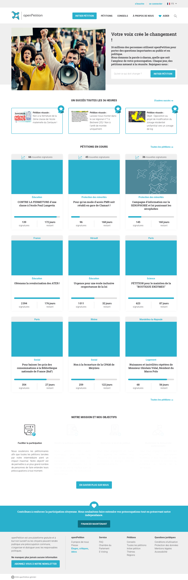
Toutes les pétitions (161, 147)
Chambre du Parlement (105, 547)
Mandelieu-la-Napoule (151, 319)
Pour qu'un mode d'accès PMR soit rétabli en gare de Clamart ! (94, 203)
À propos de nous (143, 15)
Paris (151, 238)
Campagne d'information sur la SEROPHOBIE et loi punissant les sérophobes (151, 205)
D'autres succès (162, 100)
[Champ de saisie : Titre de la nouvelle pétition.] (132, 73)
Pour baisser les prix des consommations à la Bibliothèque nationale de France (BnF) (37, 368)
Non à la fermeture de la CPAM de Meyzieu (94, 366)
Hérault (94, 238)
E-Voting (103, 551)
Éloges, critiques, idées (80, 550)
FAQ (101, 542)
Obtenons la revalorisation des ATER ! (37, 283)
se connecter (155, 3)
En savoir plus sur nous (94, 485)
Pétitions (107, 15)
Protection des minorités (94, 197)
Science (151, 278)
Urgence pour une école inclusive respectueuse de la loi (94, 285)
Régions (131, 555)
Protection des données (166, 545)
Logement (151, 359)
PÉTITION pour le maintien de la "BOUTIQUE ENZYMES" (151, 285)
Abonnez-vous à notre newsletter (36, 564)
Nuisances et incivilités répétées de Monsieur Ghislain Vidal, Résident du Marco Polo (151, 368)
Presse (74, 545)
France (37, 238)
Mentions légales (163, 548)
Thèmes (131, 551)
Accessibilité (161, 551)
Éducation (37, 197)
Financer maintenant (94, 524)
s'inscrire (139, 3)
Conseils (122, 15)
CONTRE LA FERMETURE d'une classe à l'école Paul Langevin (37, 203)
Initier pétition (84, 15)
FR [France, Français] (170, 3)
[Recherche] (175, 15)
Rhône (94, 319)
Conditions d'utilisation (166, 542)
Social (37, 359)
